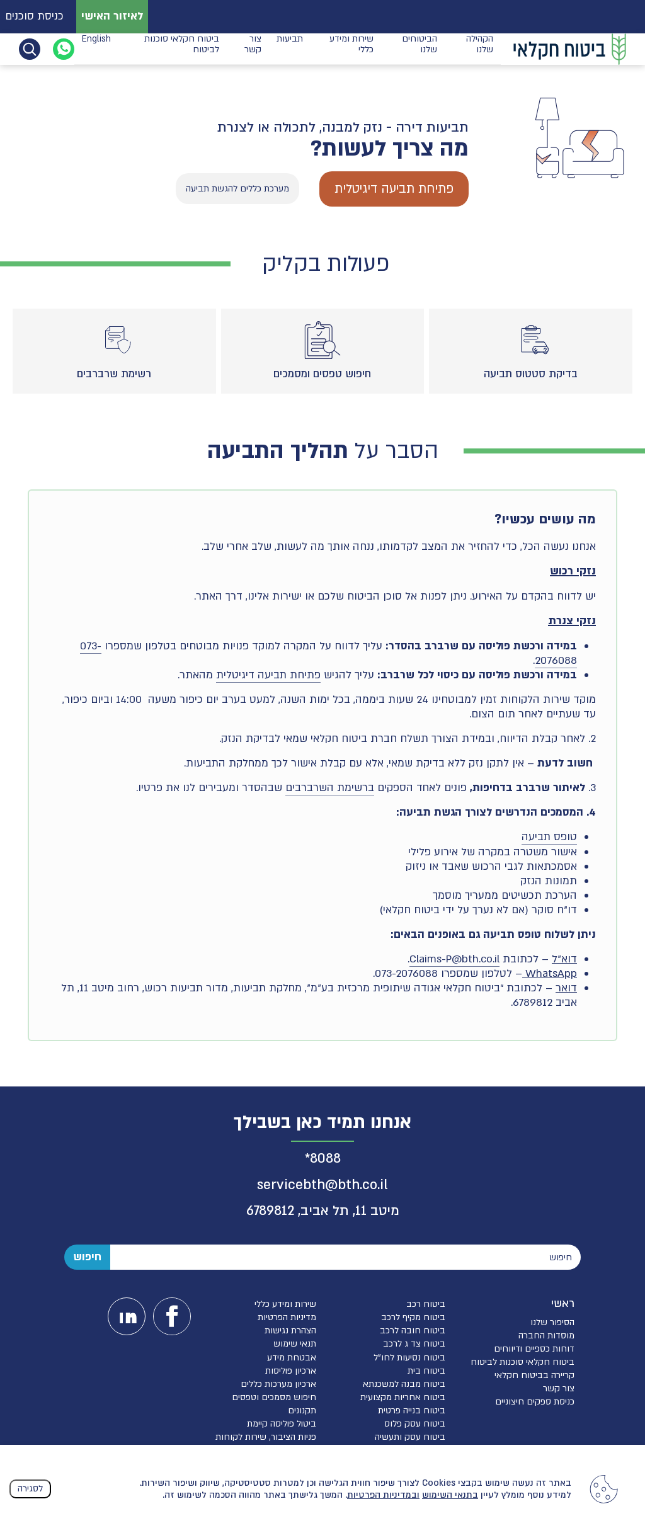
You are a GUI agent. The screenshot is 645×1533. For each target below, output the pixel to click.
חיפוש (87, 1257)
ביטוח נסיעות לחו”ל (409, 1358)
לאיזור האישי (112, 16)
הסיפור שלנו (552, 1322)
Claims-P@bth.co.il (454, 959)
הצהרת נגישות (290, 1330)
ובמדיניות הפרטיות (383, 1495)
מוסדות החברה (546, 1336)
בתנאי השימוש (450, 1495)
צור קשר (252, 48)
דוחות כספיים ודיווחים (534, 1349)
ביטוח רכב (425, 1304)
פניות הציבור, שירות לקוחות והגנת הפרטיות (265, 1442)
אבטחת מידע (291, 1358)
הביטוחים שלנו (419, 48)
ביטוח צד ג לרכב (414, 1344)
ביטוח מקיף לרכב (413, 1317)
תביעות (290, 48)
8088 (325, 1158)
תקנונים (302, 1410)
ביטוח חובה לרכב (412, 1330)
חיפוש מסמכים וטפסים (274, 1397)
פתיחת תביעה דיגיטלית (394, 188)
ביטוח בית (426, 1371)
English (96, 48)
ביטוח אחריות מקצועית (402, 1397)
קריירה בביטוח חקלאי (534, 1375)
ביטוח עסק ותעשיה (410, 1437)
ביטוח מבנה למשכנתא (404, 1384)
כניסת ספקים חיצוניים (534, 1402)
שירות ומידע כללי (351, 48)
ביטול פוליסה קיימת (281, 1424)
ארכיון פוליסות (290, 1371)
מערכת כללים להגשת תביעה (237, 189)
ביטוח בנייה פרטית (411, 1410)
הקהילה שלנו (479, 48)
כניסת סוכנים (34, 16)
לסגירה (30, 1489)
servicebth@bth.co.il (322, 1185)
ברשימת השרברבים (329, 787)
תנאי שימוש (294, 1344)
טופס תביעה (549, 836)
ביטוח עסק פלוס (414, 1424)
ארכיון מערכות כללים (278, 1384)
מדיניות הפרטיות (287, 1317)
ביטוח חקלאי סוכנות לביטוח (181, 48)
